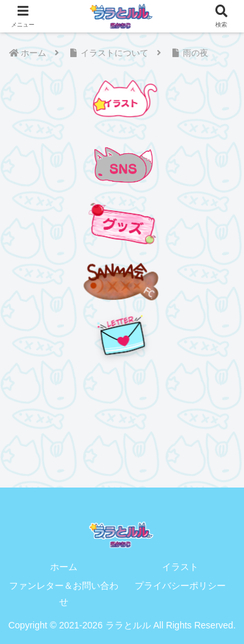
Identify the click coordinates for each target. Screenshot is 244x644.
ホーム (63, 567)
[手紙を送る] (122, 335)
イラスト (180, 567)
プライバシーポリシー (180, 585)
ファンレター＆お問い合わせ (63, 593)
